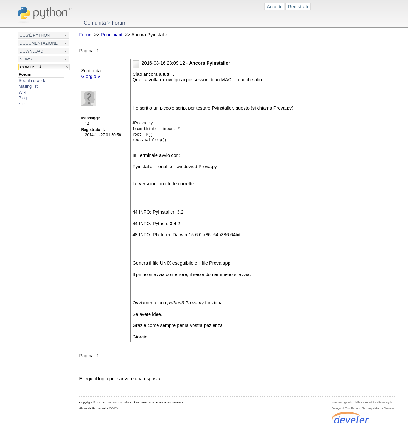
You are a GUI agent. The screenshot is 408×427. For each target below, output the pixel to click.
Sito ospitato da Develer (378, 408)
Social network (32, 80)
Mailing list (28, 86)
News (25, 59)
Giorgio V (90, 76)
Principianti (112, 34)
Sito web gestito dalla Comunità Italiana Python (363, 402)
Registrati (298, 6)
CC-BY (114, 408)
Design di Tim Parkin (345, 408)
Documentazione (38, 43)
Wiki (22, 92)
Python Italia (120, 402)
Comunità (31, 67)
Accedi (274, 6)
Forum (25, 74)
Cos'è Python (34, 35)
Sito (22, 104)
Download (31, 51)
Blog (23, 98)
